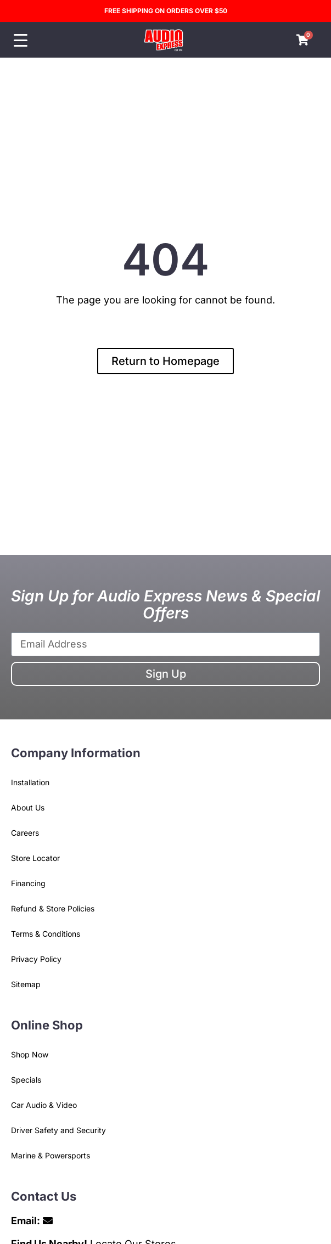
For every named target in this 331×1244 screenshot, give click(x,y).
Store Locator (35, 858)
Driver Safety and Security (58, 1130)
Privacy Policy (36, 959)
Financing (28, 883)
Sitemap (26, 984)
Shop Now (29, 1054)
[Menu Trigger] (20, 40)
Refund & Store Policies (52, 908)
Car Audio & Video (44, 1105)
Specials (26, 1079)
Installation (30, 782)
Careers (25, 832)
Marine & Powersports (50, 1155)
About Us (27, 807)
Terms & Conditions (45, 933)
